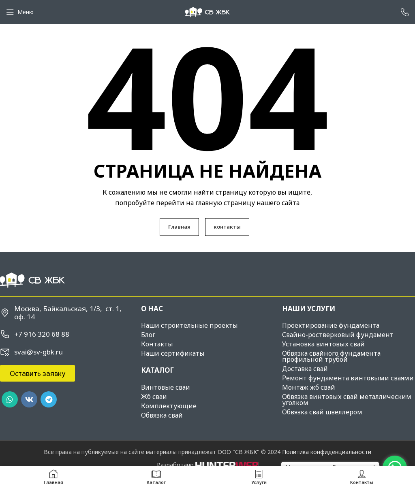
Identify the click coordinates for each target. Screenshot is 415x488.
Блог (148, 334)
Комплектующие (169, 405)
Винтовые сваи (165, 387)
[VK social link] (29, 399)
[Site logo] (207, 11)
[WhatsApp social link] (10, 399)
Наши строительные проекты (189, 325)
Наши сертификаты (173, 353)
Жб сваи (154, 396)
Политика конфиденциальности (326, 452)
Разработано (208, 465)
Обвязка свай (162, 415)
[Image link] (32, 279)
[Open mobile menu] (20, 12)
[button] (37, 373)
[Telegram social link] (49, 399)
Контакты (157, 343)
